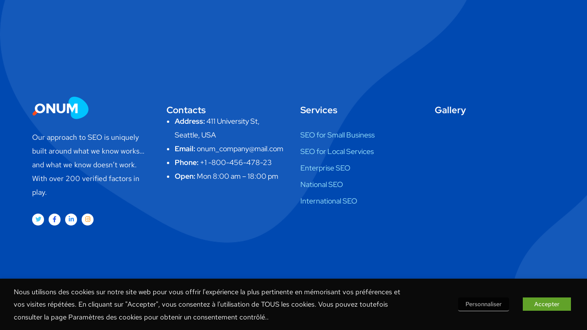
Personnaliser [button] (483, 304)
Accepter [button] (546, 304)
